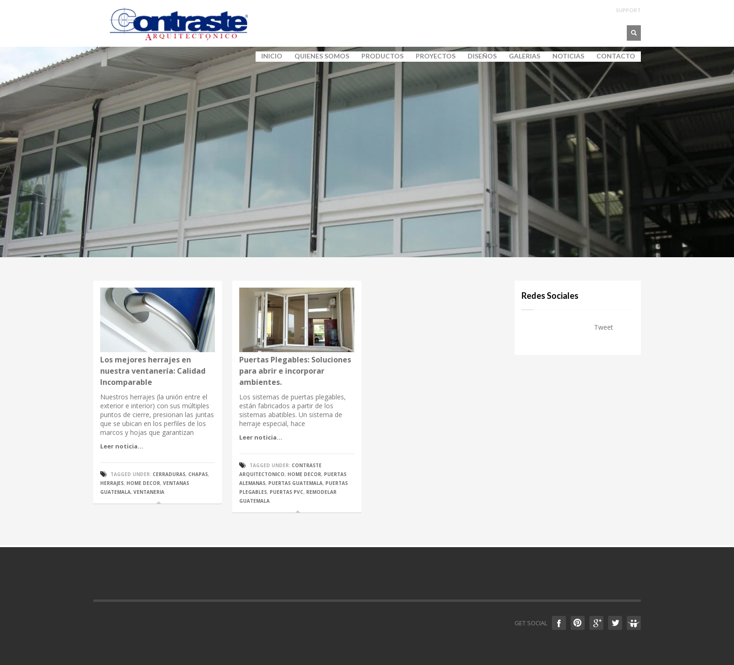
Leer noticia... (121, 446)
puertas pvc (286, 492)
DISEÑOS (482, 56)
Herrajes (112, 483)
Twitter (615, 623)
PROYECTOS (435, 56)
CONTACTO (615, 56)
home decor (143, 483)
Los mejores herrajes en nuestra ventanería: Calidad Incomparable (153, 370)
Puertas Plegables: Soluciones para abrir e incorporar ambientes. (295, 370)
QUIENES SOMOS (319, 56)
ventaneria (148, 492)
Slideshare (634, 623)
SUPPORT (628, 10)
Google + (596, 623)
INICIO (271, 56)
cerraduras (169, 474)
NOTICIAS (568, 56)
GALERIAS (521, 56)
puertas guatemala (295, 483)
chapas (198, 474)
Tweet (603, 327)
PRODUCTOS (380, 56)
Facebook (559, 623)
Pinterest (578, 623)
